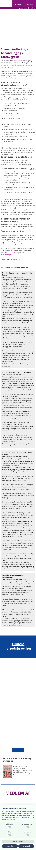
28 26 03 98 (23, 8)
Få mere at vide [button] (18, 841)
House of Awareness (19, 61)
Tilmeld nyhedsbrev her (18, 646)
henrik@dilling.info (6, 255)
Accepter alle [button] (26, 846)
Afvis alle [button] (10, 846)
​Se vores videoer (18, 750)
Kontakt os (32, 8)
